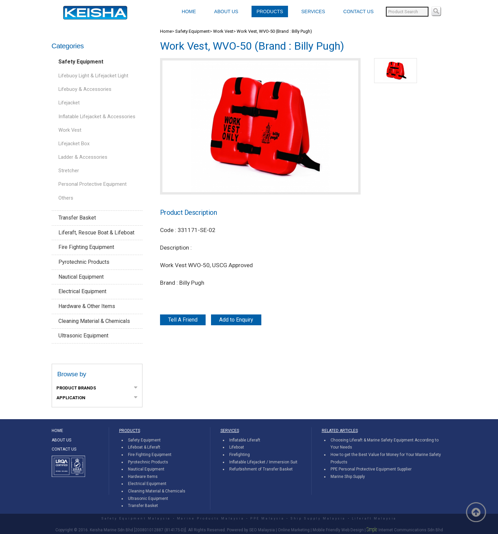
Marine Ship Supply (348, 476)
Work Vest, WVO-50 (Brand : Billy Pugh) (274, 31)
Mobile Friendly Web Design (338, 530)
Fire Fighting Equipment (86, 247)
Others (65, 198)
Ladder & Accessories (82, 157)
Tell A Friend (183, 319)
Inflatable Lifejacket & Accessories (96, 116)
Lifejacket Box (73, 144)
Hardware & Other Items (86, 306)
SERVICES (313, 11)
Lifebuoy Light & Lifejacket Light (93, 76)
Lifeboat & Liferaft (144, 447)
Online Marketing (294, 530)
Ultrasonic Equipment (83, 335)
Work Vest (69, 130)
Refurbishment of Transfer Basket (261, 469)
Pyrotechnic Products (83, 262)
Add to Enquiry (236, 319)
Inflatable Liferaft (244, 440)
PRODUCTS (270, 11)
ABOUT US (226, 11)
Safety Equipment (80, 61)
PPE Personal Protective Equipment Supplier (371, 469)
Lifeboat (236, 447)
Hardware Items (143, 476)
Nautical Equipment (81, 277)
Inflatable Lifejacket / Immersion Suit (263, 462)
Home (166, 31)
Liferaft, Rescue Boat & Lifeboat (96, 232)
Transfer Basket (77, 217)
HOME (189, 11)
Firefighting (239, 454)
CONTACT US (358, 11)
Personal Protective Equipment (92, 184)
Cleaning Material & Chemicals (94, 321)
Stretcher (68, 171)
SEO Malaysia (262, 530)
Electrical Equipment (82, 291)
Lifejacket (69, 103)
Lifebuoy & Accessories (84, 89)
